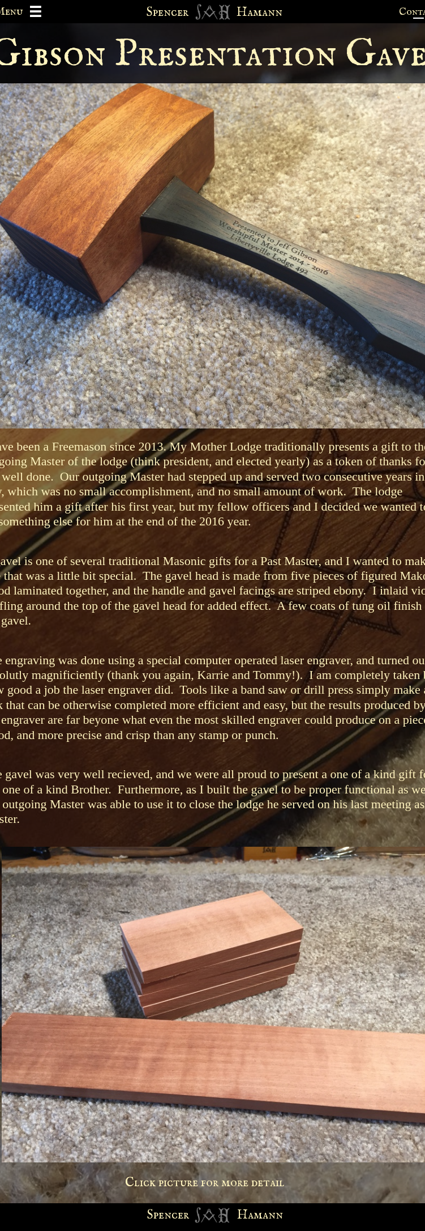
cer (180, 1215)
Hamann (260, 1215)
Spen (159, 1215)
